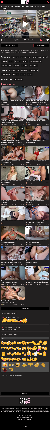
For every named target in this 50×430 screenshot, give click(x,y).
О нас (25, 426)
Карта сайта (25, 424)
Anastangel (29, 183)
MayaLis (4, 124)
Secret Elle (4, 284)
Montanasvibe (5, 223)
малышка (24, 70)
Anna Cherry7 (5, 304)
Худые (11, 61)
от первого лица (14, 70)
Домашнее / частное (21, 61)
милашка (15, 74)
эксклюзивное (33, 70)
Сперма (4, 61)
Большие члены (25, 57)
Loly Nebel (29, 104)
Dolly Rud (4, 144)
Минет (45, 57)
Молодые (24, 65)
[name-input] (25, 338)
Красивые (16, 65)
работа (30, 74)
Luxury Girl (4, 244)
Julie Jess (29, 224)
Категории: (6, 57)
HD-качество (33, 65)
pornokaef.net (19, 408)
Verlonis (3, 164)
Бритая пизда (37, 57)
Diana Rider (29, 204)
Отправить (25, 393)
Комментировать (10, 45)
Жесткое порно (6, 65)
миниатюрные (6, 74)
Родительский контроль (25, 419)
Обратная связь (25, 421)
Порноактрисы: (8, 79)
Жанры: (5, 70)
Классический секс (35, 61)
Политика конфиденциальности (25, 417)
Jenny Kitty (29, 244)
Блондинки (15, 57)
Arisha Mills (4, 184)
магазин (23, 74)
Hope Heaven (18, 79)
